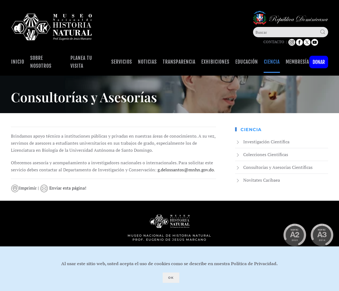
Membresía (297, 62)
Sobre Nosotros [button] (40, 62)
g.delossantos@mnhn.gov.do (186, 170)
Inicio (17, 62)
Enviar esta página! (63, 188)
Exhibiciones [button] (215, 62)
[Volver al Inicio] (52, 27)
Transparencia (179, 62)
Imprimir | (25, 188)
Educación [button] (246, 62)
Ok (171, 278)
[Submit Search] (322, 32)
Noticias (147, 62)
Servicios (121, 62)
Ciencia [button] (272, 62)
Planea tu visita (81, 62)
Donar (319, 62)
